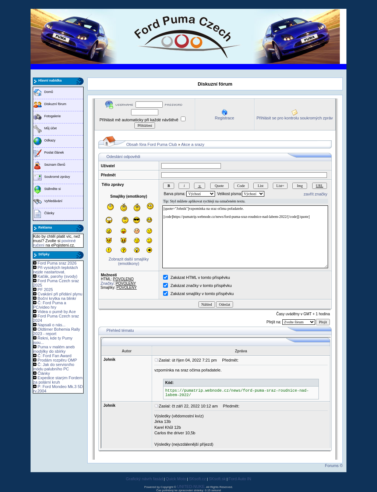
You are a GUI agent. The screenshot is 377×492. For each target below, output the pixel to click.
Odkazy (50, 140)
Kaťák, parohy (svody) (57, 276)
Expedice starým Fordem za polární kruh (57, 380)
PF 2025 (45, 289)
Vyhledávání (53, 201)
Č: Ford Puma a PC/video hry (49, 305)
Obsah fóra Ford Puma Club (151, 144)
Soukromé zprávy (57, 177)
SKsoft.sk (217, 479)
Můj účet (50, 128)
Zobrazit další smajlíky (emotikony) (129, 261)
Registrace (224, 118)
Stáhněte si (52, 189)
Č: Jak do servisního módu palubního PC (53, 366)
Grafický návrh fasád (144, 479)
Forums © (334, 465)
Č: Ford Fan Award (54, 355)
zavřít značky (315, 194)
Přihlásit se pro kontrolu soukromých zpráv (295, 118)
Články (49, 213)
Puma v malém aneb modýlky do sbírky (54, 349)
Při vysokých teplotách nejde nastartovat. (55, 269)
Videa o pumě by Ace (57, 311)
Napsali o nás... (52, 325)
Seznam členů (54, 164)
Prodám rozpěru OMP (57, 360)
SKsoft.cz (197, 479)
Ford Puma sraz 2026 (57, 263)
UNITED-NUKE (191, 486)
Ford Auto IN (240, 479)
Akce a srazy (192, 144)
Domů (48, 92)
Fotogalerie (52, 116)
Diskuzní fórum (55, 104)
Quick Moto (176, 479)
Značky (107, 283)
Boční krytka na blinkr (57, 298)
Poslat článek (54, 152)
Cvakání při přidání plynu (60, 294)
